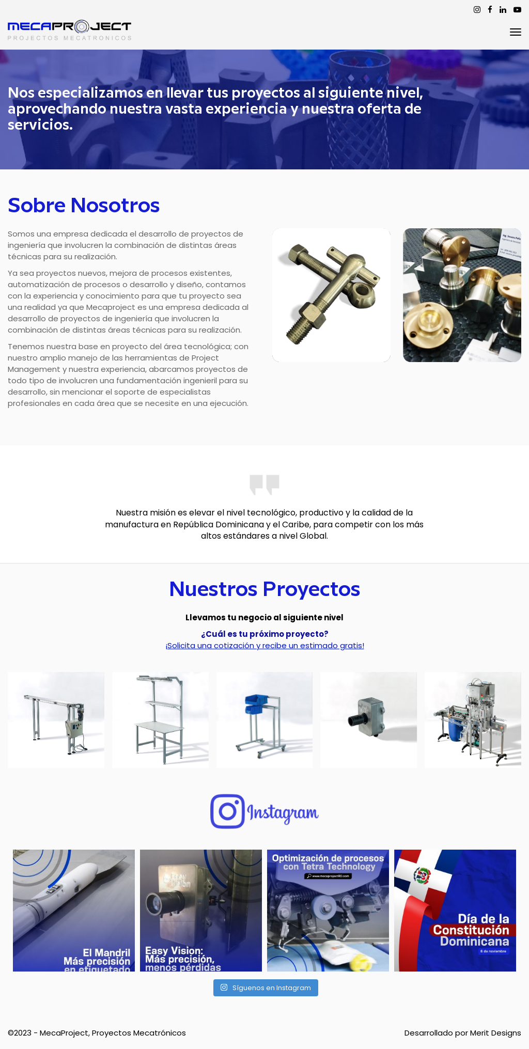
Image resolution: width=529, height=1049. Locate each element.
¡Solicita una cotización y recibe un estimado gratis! (264, 645)
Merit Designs (495, 1032)
